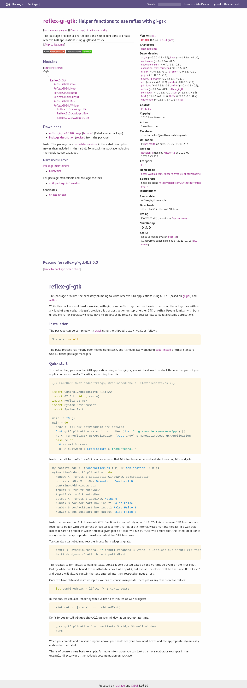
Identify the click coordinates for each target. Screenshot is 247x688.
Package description (61, 137)
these (172, 96)
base (172, 57)
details (179, 99)
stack (98, 330)
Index (46, 67)
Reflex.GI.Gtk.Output (66, 97)
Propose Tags (77, 30)
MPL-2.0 (146, 108)
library (51, 30)
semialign (146, 92)
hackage (120, 682)
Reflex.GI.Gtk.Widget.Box (72, 113)
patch (171, 82)
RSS (154, 35)
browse (87, 133)
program (63, 30)
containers (147, 61)
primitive (146, 85)
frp (45, 30)
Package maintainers (56, 166)
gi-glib (172, 71)
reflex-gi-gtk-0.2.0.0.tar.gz (65, 133)
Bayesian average (180, 218)
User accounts (232, 4)
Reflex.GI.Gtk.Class (65, 84)
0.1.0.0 (53, 195)
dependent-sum (150, 64)
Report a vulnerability (97, 30)
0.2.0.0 (62, 195)
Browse (188, 4)
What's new (202, 4)
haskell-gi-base (150, 78)
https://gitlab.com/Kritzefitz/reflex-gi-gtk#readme (171, 173)
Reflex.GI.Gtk (58, 80)
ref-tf (175, 85)
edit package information (65, 183)
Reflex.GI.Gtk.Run (64, 101)
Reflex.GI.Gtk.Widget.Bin (72, 109)
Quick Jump (56, 67)
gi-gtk (144, 75)
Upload (217, 4)
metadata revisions (85, 144)
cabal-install (163, 349)
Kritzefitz (55, 171)
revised (80, 137)
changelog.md (149, 48)
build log (172, 236)
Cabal (134, 682)
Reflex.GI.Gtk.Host (65, 88)
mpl (56, 30)
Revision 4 (147, 152)
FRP (143, 165)
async (144, 57)
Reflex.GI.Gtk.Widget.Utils (73, 118)
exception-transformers (155, 68)
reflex (144, 89)
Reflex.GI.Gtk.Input (65, 93)
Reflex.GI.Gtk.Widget (66, 105)
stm (175, 92)
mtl (143, 82)
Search (151, 4)
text (143, 96)
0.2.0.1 (163, 40)
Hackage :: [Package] (25, 4)
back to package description (62, 269)
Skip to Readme (54, 44)
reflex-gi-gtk (59, 20)
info (171, 40)
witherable (147, 99)
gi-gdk (144, 71)
